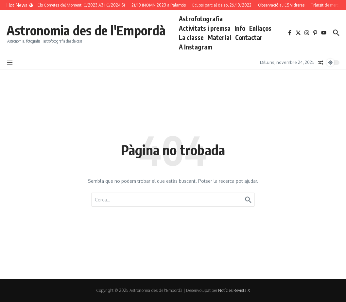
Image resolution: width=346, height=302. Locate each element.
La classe (191, 37)
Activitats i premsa (205, 28)
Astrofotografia (201, 19)
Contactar (249, 37)
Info (239, 28)
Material (219, 37)
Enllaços (260, 28)
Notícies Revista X (234, 290)
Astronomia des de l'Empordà (86, 30)
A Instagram (195, 47)
